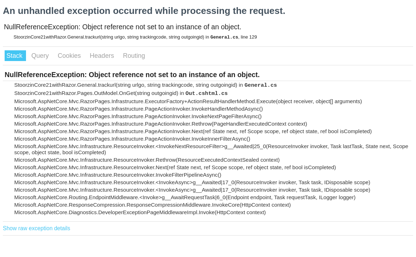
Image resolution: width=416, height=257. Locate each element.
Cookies (70, 55)
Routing (134, 55)
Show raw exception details (36, 228)
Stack (15, 55)
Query (41, 55)
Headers (103, 55)
